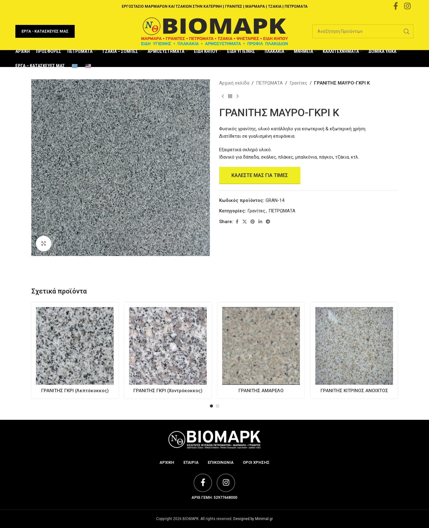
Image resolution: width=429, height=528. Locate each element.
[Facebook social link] (237, 222)
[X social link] (245, 222)
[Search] (363, 31)
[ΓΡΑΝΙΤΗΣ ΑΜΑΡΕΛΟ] (261, 346)
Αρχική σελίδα (234, 83)
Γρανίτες (298, 83)
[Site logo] (214, 31)
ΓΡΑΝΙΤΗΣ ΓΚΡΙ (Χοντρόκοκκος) (168, 390)
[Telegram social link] (268, 222)
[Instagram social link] (226, 483)
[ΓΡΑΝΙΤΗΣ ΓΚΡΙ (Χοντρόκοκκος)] (168, 346)
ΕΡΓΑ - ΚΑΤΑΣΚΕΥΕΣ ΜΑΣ (45, 31)
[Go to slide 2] (217, 406)
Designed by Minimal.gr (253, 519)
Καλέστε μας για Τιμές (259, 175)
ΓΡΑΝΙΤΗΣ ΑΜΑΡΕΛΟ (261, 390)
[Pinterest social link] (253, 222)
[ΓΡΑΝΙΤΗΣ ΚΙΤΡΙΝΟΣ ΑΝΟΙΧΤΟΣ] (354, 346)
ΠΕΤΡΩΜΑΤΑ (269, 83)
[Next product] (237, 96)
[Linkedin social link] (260, 222)
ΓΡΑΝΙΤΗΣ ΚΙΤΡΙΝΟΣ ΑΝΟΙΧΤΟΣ (354, 390)
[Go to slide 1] (211, 406)
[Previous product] (222, 96)
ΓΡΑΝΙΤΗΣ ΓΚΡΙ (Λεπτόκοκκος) (75, 390)
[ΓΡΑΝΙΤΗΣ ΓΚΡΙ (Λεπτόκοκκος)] (75, 346)
